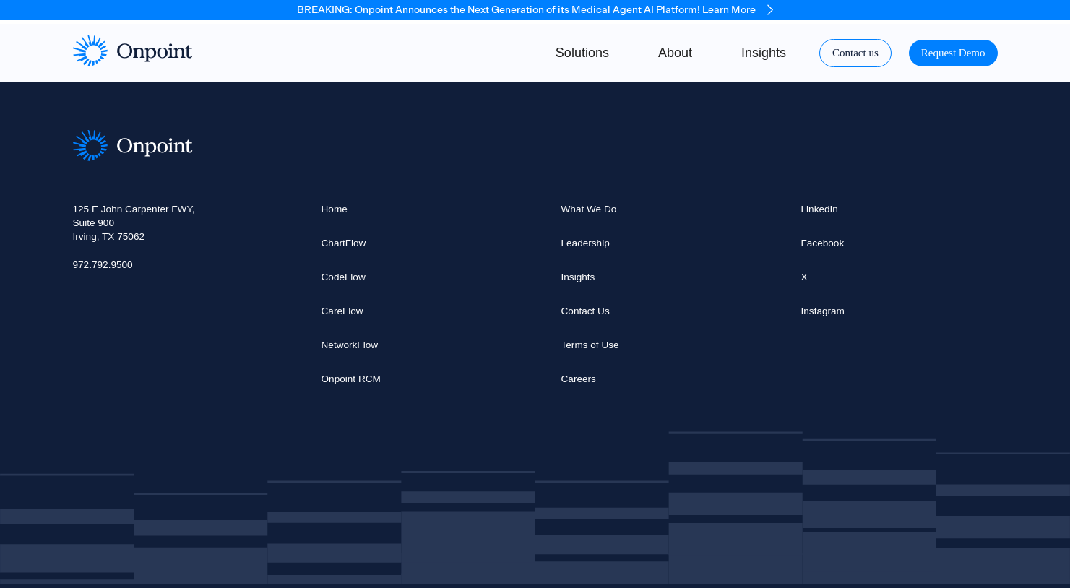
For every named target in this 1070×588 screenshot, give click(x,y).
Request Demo (953, 53)
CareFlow (342, 311)
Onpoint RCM (351, 378)
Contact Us (585, 311)
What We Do (589, 209)
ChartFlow (344, 243)
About (675, 53)
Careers (578, 378)
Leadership (585, 243)
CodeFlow (344, 277)
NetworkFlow (350, 345)
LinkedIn (819, 209)
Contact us (855, 53)
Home (335, 209)
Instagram (823, 311)
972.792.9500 (103, 264)
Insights (763, 53)
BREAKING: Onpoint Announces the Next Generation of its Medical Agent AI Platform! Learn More (535, 10)
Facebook (823, 243)
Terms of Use (590, 345)
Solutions (582, 53)
